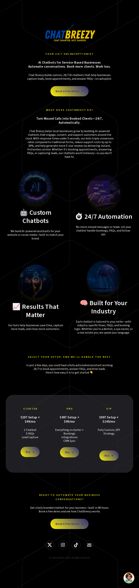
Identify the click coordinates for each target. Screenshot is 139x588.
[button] (69, 91)
